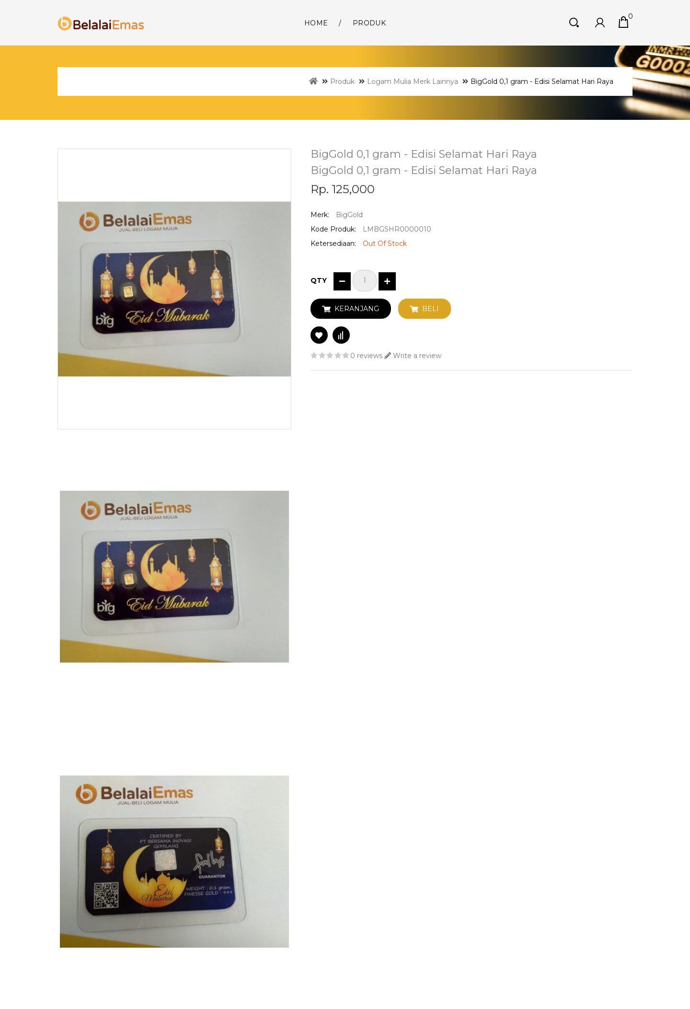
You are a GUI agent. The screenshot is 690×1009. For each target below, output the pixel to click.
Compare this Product (341, 335)
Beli (430, 308)
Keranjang (356, 308)
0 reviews (366, 355)
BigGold (349, 214)
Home (316, 23)
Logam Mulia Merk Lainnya (412, 81)
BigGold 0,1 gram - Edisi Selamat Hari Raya (542, 81)
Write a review (412, 355)
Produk (369, 23)
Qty (318, 280)
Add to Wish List (319, 335)
